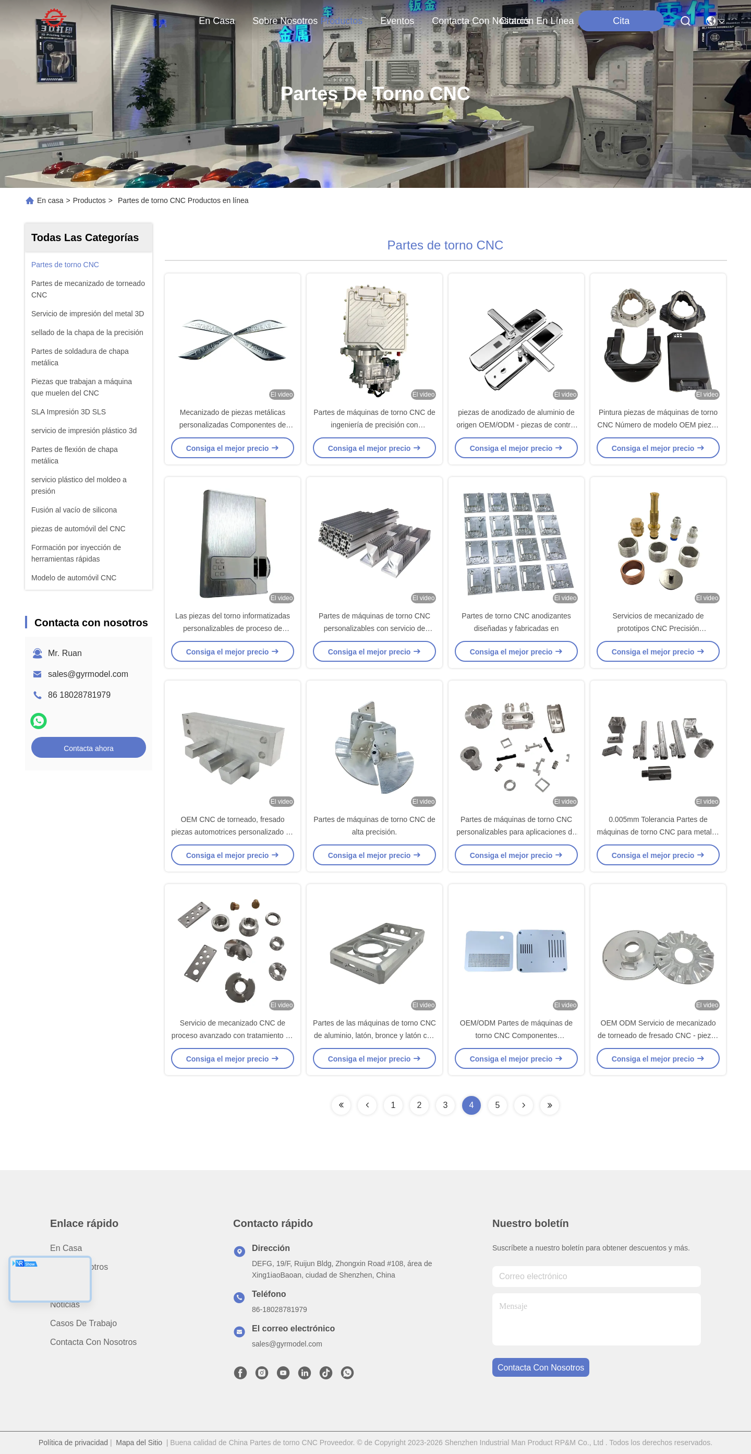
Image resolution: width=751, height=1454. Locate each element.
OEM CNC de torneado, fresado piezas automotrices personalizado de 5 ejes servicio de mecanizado (232, 832)
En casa (217, 21)
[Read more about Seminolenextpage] (341, 1105)
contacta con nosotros (480, 21)
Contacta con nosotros (93, 1342)
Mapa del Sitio (139, 1442)
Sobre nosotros (79, 1266)
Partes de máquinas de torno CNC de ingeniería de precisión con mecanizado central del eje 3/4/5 (374, 425)
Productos (89, 200)
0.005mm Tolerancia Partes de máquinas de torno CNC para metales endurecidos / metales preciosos (658, 832)
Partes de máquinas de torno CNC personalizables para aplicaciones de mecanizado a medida (516, 832)
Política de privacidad (73, 1442)
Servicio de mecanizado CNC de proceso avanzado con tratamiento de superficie (233, 1035)
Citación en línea (537, 21)
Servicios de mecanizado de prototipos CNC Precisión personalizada (658, 628)
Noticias (65, 1304)
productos (341, 21)
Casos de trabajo (83, 1323)
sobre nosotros (285, 21)
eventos (397, 21)
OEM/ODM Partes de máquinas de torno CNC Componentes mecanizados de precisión (516, 1035)
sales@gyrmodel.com (88, 674)
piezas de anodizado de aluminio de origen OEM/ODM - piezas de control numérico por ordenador (516, 425)
